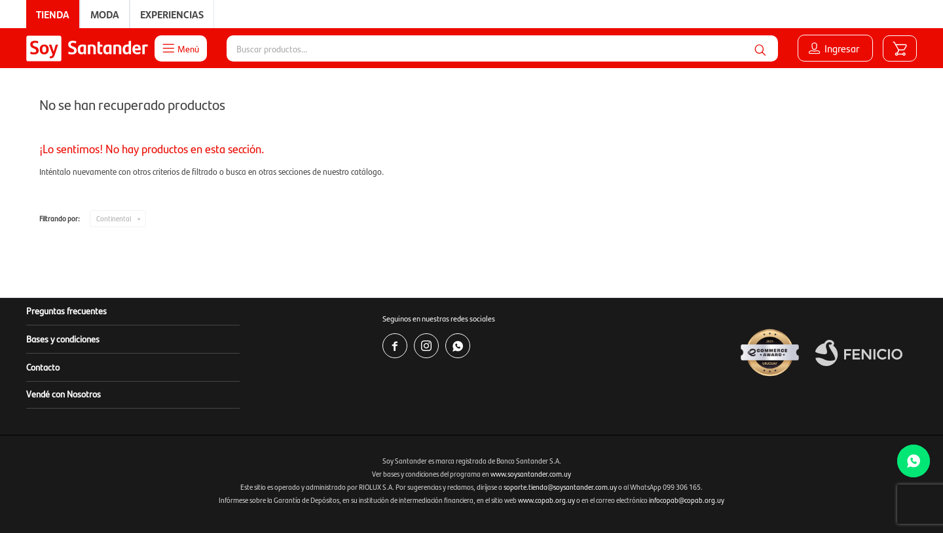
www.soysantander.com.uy (530, 474)
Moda (104, 14)
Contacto (43, 366)
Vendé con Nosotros (63, 393)
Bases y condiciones (63, 338)
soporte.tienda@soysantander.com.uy (560, 487)
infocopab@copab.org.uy (686, 500)
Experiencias (172, 14)
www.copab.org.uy (546, 500)
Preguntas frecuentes (66, 310)
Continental (113, 218)
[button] (760, 48)
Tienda (52, 14)
